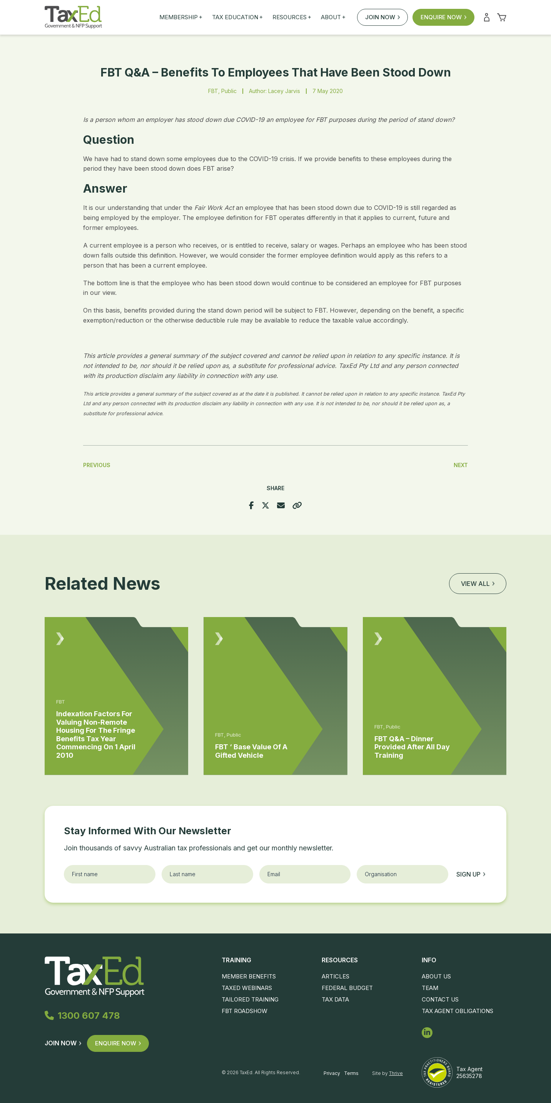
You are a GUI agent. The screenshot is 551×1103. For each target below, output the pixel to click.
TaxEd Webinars (247, 988)
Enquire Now (443, 17)
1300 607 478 (84, 1016)
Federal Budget (347, 988)
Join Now (382, 17)
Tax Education (237, 17)
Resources (291, 17)
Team (430, 988)
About (333, 17)
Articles (335, 976)
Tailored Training (250, 999)
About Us (436, 976)
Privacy (332, 1073)
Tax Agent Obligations (457, 1011)
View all (477, 583)
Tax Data (335, 999)
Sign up (470, 874)
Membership (180, 17)
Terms (351, 1073)
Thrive (396, 1073)
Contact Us (440, 999)
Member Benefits (249, 976)
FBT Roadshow (244, 1011)
